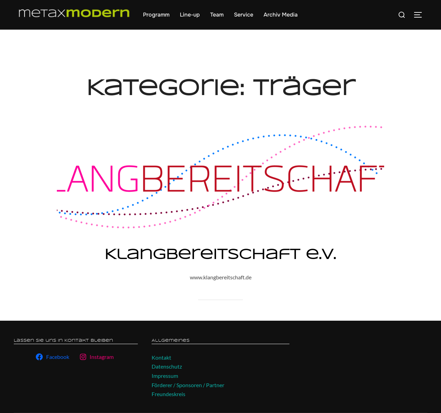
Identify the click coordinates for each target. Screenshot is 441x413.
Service (243, 14)
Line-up (190, 14)
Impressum (165, 375)
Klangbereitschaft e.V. (220, 255)
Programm (156, 14)
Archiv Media (281, 14)
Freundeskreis (168, 394)
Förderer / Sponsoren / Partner (188, 385)
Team (217, 14)
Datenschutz (167, 366)
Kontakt (161, 357)
